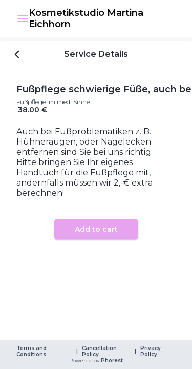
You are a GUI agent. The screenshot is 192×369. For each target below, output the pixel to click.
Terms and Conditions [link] (32, 351)
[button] (22, 18)
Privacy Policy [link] (151, 351)
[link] (102, 18)
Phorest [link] (111, 361)
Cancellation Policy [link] (100, 351)
